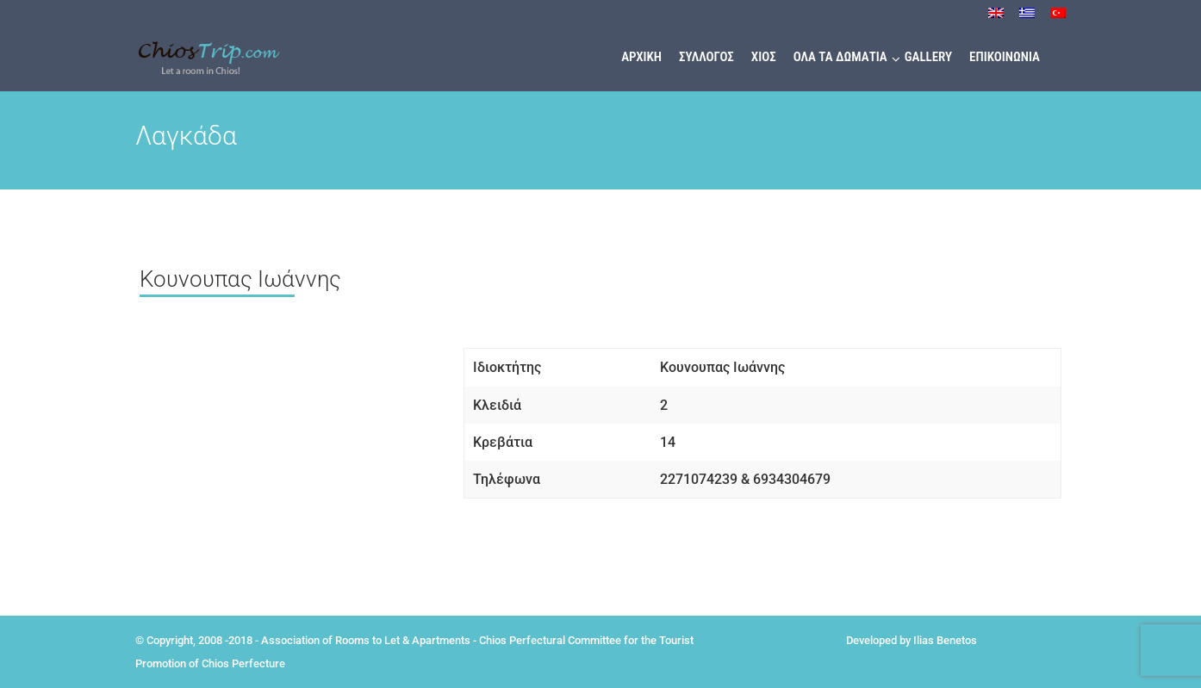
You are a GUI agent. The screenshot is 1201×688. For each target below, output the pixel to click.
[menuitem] (996, 18)
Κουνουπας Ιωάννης (240, 279)
